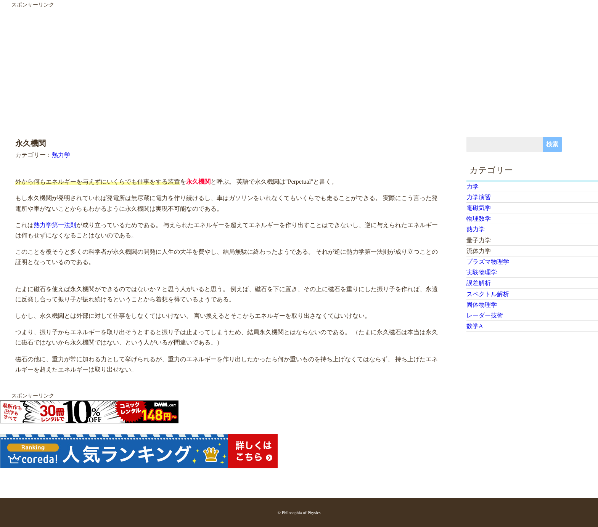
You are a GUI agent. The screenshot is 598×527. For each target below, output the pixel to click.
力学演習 (478, 197)
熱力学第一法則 (55, 225)
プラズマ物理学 (487, 261)
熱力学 (61, 155)
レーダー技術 (484, 315)
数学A (474, 326)
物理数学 (478, 218)
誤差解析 (478, 283)
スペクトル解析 (487, 294)
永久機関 (198, 181)
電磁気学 (478, 208)
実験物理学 (481, 272)
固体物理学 (481, 304)
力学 (472, 186)
